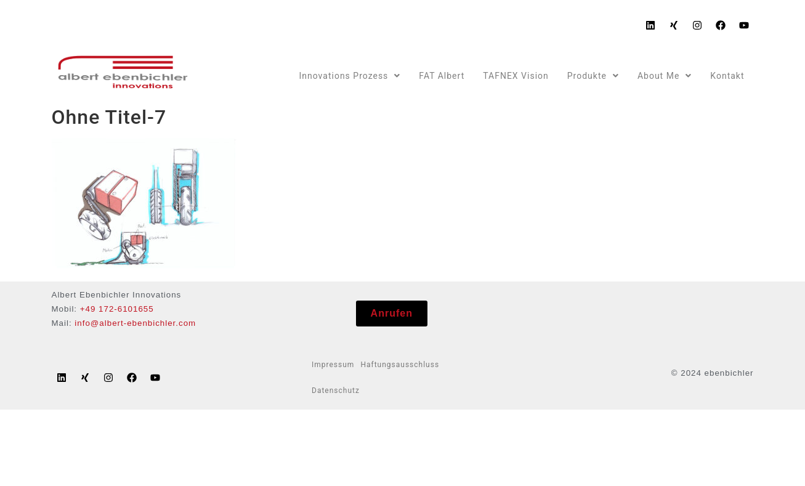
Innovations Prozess (349, 76)
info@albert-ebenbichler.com (135, 323)
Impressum (333, 364)
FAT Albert (441, 76)
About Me (664, 76)
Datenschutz (336, 390)
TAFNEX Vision (516, 76)
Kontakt (727, 76)
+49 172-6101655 (117, 309)
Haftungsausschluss (399, 364)
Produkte (593, 76)
